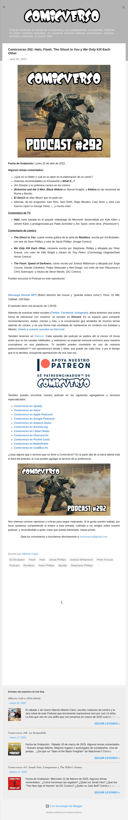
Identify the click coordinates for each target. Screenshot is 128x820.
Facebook (67, 312)
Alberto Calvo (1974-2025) (24, 698)
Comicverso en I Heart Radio (31, 431)
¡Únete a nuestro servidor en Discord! (41, 329)
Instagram (81, 312)
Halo (42, 559)
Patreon (39, 336)
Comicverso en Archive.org (31, 426)
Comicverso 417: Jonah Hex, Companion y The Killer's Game (45, 767)
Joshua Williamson (81, 559)
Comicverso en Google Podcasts (34, 418)
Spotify (62, 565)
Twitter (55, 312)
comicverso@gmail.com (93, 536)
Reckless (29, 565)
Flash (32, 559)
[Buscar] (124, 7)
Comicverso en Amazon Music (33, 422)
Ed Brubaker (17, 559)
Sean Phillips (46, 565)
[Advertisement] (64, 658)
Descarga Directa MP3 (22, 295)
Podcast (14, 565)
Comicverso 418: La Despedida (27, 733)
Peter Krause (105, 559)
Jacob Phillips (57, 559)
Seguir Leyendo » (107, 723)
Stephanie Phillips (82, 565)
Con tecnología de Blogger (64, 806)
